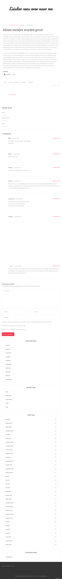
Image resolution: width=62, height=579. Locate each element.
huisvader (23, 82)
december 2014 (9, 442)
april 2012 (8, 533)
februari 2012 (9, 540)
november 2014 (9, 446)
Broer (3, 112)
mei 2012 (8, 529)
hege (3, 123)
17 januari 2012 (17, 216)
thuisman (21, 25)
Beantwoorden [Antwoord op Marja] (56, 154)
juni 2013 (8, 480)
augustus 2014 (9, 453)
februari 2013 (9, 495)
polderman (8, 368)
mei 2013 (8, 484)
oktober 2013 (9, 465)
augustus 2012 (9, 518)
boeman (8, 345)
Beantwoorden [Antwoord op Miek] (56, 138)
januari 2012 (8, 544)
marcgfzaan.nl (9, 557)
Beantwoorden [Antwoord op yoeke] (56, 266)
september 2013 (10, 468)
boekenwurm (5, 118)
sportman (8, 372)
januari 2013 (8, 499)
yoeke (11, 266)
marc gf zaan (14, 25)
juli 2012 (7, 521)
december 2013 (9, 461)
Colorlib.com (44, 576)
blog (5, 82)
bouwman (8, 349)
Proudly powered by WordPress (23, 576)
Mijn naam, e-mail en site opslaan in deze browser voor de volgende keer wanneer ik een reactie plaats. (27, 322)
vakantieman (9, 379)
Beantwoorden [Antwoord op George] (56, 167)
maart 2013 (8, 491)
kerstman (8, 356)
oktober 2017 (9, 423)
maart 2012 (8, 537)
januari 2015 (8, 438)
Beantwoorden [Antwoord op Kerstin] (56, 181)
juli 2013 (7, 476)
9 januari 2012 (15, 138)
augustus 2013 (9, 472)
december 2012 (9, 503)
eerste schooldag (13, 82)
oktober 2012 (9, 510)
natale (7, 403)
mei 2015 (8, 434)
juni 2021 (8, 419)
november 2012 (9, 506)
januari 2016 (8, 427)
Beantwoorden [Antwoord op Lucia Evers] (56, 198)
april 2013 (8, 487)
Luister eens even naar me (31, 8)
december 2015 (9, 431)
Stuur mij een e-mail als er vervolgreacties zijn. (14, 325)
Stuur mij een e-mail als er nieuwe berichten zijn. (14, 329)
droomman (8, 353)
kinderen (30, 82)
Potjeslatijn (8, 395)
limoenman (8, 360)
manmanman (9, 364)
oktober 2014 (9, 449)
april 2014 (8, 457)
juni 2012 (8, 525)
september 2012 (10, 514)
